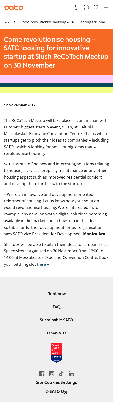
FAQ (57, 306)
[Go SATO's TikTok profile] (61, 373)
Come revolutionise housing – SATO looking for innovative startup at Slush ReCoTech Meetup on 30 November (64, 22)
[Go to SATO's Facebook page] (42, 373)
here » (43, 264)
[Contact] (86, 7)
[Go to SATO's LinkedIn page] (71, 373)
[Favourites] (96, 7)
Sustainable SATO (56, 319)
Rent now (56, 293)
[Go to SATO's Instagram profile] (52, 373)
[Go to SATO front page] (13, 7)
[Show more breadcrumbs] (7, 22)
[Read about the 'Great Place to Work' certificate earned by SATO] (56, 353)
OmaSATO (56, 333)
